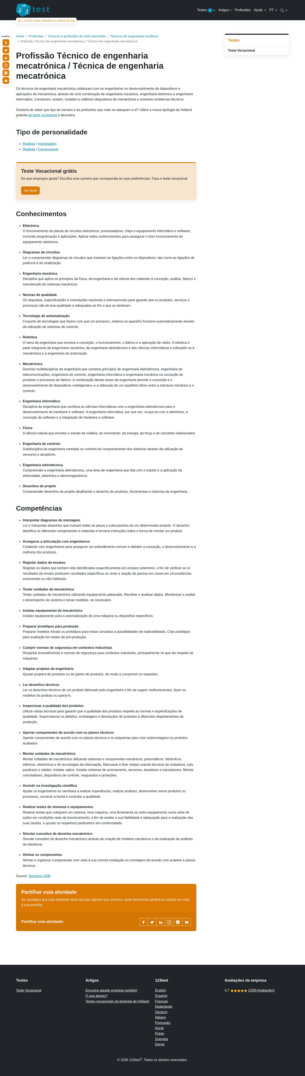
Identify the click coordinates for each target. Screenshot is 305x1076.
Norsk (159, 1028)
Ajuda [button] (258, 10)
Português (162, 1023)
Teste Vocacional (241, 50)
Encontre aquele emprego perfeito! (111, 990)
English (160, 990)
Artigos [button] (223, 10)
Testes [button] (205, 10)
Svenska (161, 1039)
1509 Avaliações (261, 990)
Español (161, 996)
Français (161, 1001)
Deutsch (161, 1012)
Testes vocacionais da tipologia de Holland (117, 1001)
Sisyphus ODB (40, 876)
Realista (29, 144)
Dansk (160, 1044)
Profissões (243, 10)
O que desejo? (96, 996)
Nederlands (163, 1006)
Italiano (160, 1017)
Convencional (48, 149)
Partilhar (6, 36)
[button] (284, 10)
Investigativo (47, 144)
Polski (159, 1033)
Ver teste (30, 190)
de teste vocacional (43, 115)
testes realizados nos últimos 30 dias (46, 20)
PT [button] (272, 10)
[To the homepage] (33, 10)
